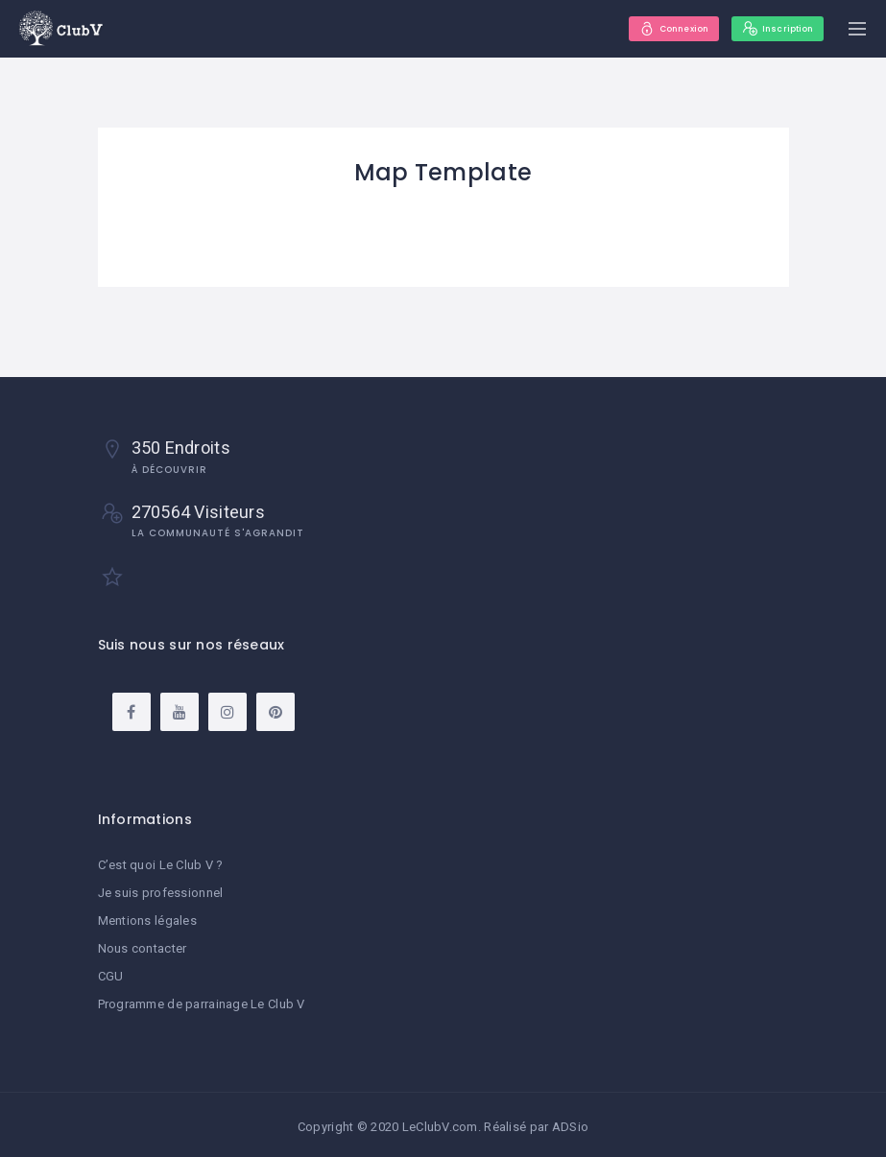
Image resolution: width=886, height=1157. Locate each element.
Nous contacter (142, 946)
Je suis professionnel (161, 892)
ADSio (570, 1123)
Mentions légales (147, 919)
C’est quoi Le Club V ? (161, 865)
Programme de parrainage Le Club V (201, 1000)
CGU (111, 973)
